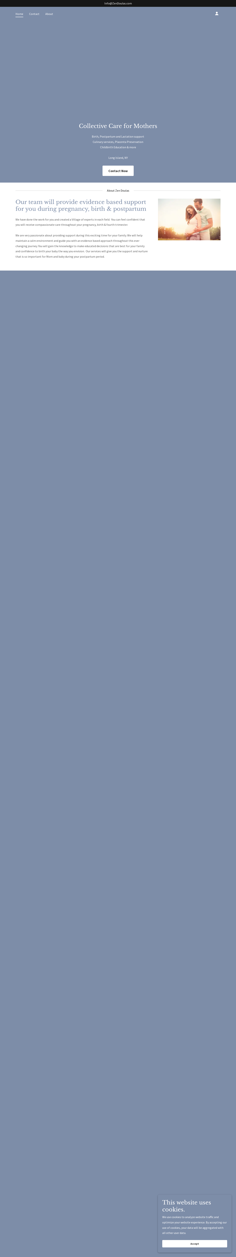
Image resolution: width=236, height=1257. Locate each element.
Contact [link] (34, 14)
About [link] (49, 14)
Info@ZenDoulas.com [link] (118, 3)
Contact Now (118, 171)
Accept (194, 1243)
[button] (217, 13)
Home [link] (19, 14)
